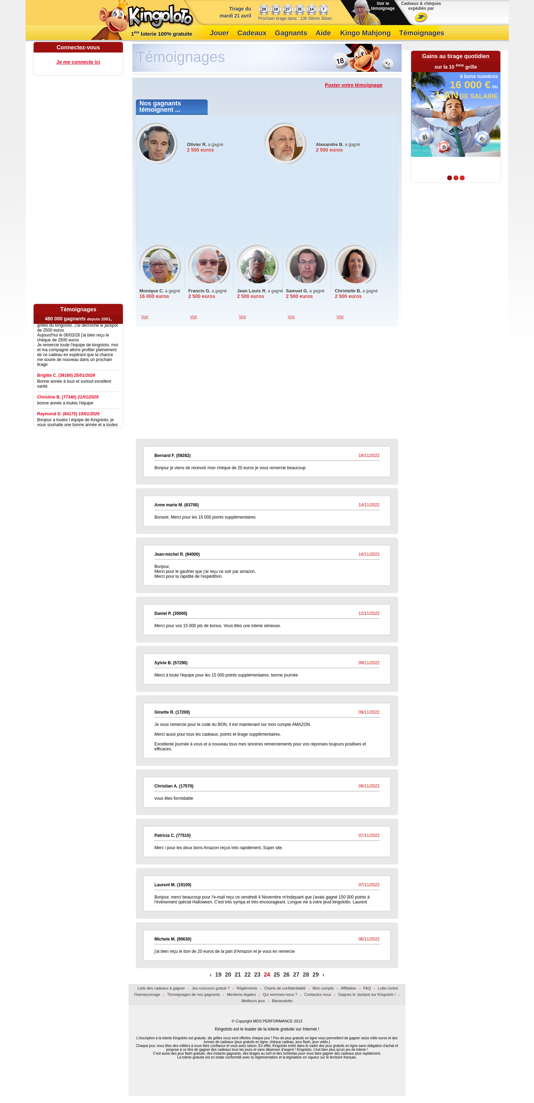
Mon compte (323, 988)
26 (286, 975)
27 (296, 975)
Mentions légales (241, 994)
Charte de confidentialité (285, 988)
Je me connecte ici (78, 62)
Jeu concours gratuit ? (211, 988)
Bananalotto (282, 1001)
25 (276, 975)
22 (247, 975)
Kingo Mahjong (365, 33)
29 (316, 975)
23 (257, 975)
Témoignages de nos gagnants (193, 994)
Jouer (219, 33)
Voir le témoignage (383, 6)
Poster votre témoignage (353, 85)
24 (267, 975)
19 (218, 975)
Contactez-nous (317, 994)
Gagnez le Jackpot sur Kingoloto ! (367, 994)
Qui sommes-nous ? (280, 994)
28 (306, 975)
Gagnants (291, 33)
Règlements (247, 988)
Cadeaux (251, 33)
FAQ (367, 988)
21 (238, 975)
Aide (323, 33)
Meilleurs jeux (253, 1001)
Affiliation (348, 988)
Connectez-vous (78, 47)
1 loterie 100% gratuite (161, 33)
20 (228, 975)
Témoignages (421, 33)
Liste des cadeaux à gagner (161, 988)
